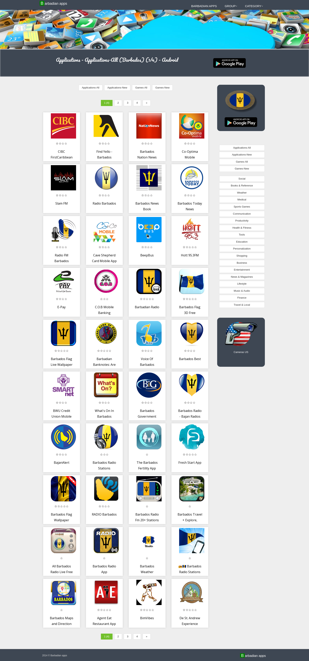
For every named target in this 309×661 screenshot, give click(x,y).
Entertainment (242, 269)
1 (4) (106, 102)
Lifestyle (242, 283)
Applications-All (90, 87)
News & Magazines (242, 276)
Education (242, 241)
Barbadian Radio (147, 307)
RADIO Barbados (104, 514)
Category (254, 6)
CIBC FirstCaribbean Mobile (62, 157)
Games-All (141, 87)
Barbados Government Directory (147, 417)
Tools (242, 234)
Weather (242, 192)
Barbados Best (190, 359)
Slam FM (61, 203)
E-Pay (61, 307)
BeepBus (147, 255)
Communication (242, 213)
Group (231, 6)
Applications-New (117, 87)
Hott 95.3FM (190, 255)
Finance (241, 297)
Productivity (242, 220)
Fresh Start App (189, 462)
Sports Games (242, 206)
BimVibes (147, 618)
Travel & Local (242, 304)
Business (242, 262)
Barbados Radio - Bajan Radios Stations (190, 417)
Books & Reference (242, 185)
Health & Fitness (242, 227)
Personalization (242, 248)
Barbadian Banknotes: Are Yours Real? (104, 365)
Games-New (162, 87)
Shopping (241, 255)
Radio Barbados (104, 203)
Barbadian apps (54, 3)
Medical (241, 199)
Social (241, 178)
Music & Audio (242, 290)
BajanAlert (61, 462)
